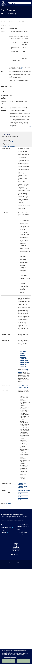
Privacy (22, 562)
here (21, 67)
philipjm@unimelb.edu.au (9, 141)
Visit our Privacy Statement (10, 657)
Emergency (3, 562)
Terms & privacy (10, 562)
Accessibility (17, 562)
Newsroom (3, 532)
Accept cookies (8, 661)
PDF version (8, 503)
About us (3, 524)
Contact (3, 535)
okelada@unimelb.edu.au (9, 146)
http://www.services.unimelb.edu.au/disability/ (21, 127)
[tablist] (19, 3)
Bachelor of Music (24, 360)
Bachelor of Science (24, 362)
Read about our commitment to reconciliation (12, 520)
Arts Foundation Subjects (24, 490)
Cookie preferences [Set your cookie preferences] (23, 661)
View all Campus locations (23, 537)
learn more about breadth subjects (23, 370)
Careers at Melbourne (6, 527)
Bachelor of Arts (24, 348)
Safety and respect (5, 530)
